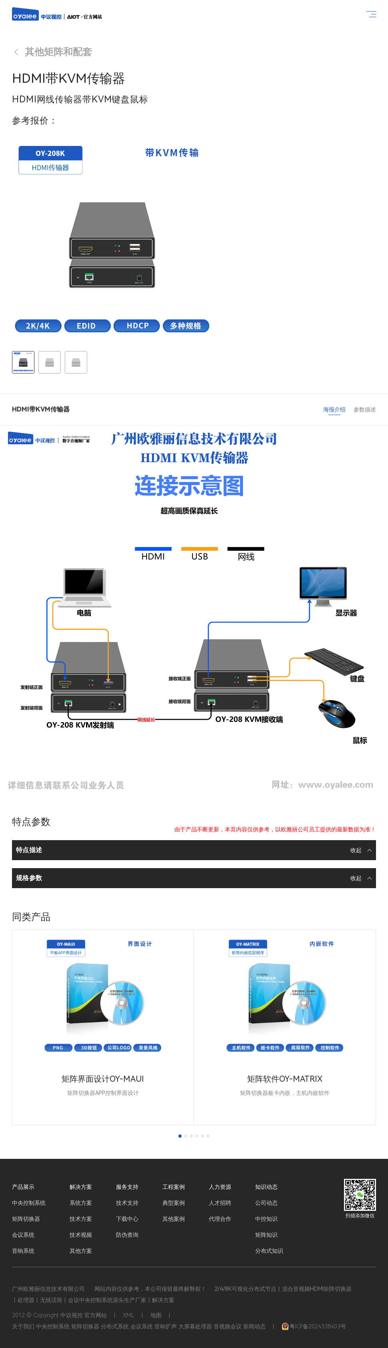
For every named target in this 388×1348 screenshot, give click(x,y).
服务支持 (127, 1187)
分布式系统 (115, 1326)
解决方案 (81, 1187)
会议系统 (23, 1235)
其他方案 (81, 1251)
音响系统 (23, 1251)
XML (128, 1315)
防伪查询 (127, 1235)
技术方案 (81, 1219)
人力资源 (220, 1187)
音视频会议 (228, 1326)
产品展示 (23, 1187)
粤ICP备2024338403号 (314, 1326)
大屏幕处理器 (195, 1326)
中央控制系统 (29, 1203)
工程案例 (173, 1187)
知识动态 (266, 1187)
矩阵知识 (266, 1235)
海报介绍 (334, 409)
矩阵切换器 (26, 1219)
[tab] (180, 1136)
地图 (156, 1315)
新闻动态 (254, 1326)
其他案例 (173, 1219)
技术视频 (81, 1235)
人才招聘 (220, 1203)
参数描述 (365, 409)
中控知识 (266, 1219)
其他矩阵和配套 (52, 52)
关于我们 (23, 1326)
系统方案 (81, 1203)
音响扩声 (165, 1326)
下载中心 (127, 1219)
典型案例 (173, 1203)
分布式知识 (269, 1251)
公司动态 (266, 1203)
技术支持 (127, 1203)
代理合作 (220, 1219)
